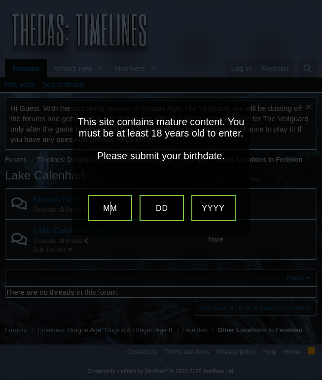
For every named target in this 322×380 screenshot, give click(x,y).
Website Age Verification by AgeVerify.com (309, 377)
